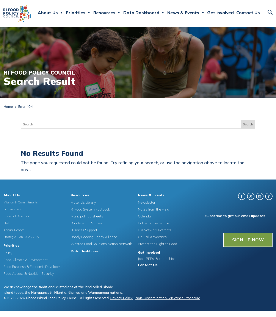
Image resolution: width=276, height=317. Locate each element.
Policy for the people (153, 223)
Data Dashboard (144, 12)
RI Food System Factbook (90, 209)
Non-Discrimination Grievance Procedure (167, 298)
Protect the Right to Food (157, 244)
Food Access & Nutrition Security (28, 273)
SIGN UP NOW (248, 239)
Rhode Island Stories (86, 223)
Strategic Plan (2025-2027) (22, 237)
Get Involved (220, 12)
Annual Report (13, 230)
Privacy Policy (121, 298)
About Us (50, 12)
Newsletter (146, 202)
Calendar (145, 216)
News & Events (186, 12)
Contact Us (248, 12)
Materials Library (83, 202)
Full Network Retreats (154, 230)
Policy (7, 253)
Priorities (78, 12)
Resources (107, 12)
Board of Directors (16, 216)
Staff (6, 223)
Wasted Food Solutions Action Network (101, 244)
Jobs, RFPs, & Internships (157, 258)
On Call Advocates (152, 237)
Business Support (84, 230)
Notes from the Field (153, 209)
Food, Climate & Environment (25, 260)
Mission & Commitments (20, 202)
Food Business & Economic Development (34, 266)
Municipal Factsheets (87, 216)
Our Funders (12, 209)
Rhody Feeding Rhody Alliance (94, 237)
